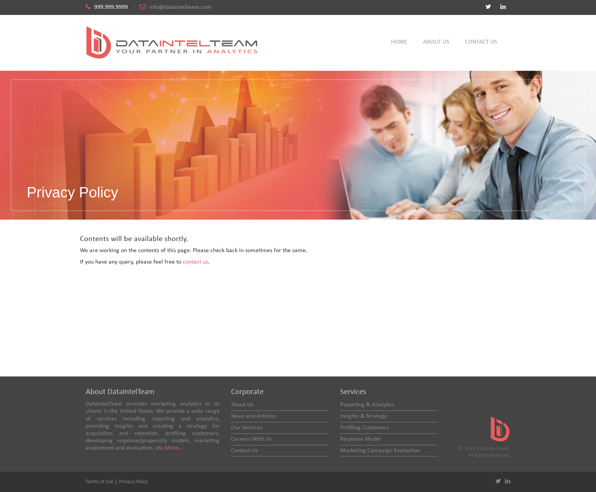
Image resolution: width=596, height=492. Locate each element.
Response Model (360, 439)
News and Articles (253, 416)
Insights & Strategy (363, 416)
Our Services (246, 428)
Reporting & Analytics (367, 405)
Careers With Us (251, 439)
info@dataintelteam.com (180, 7)
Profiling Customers (364, 428)
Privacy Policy (133, 482)
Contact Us (481, 42)
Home (399, 42)
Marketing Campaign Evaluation (380, 451)
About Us (436, 42)
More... (173, 448)
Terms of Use (99, 482)
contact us (195, 262)
